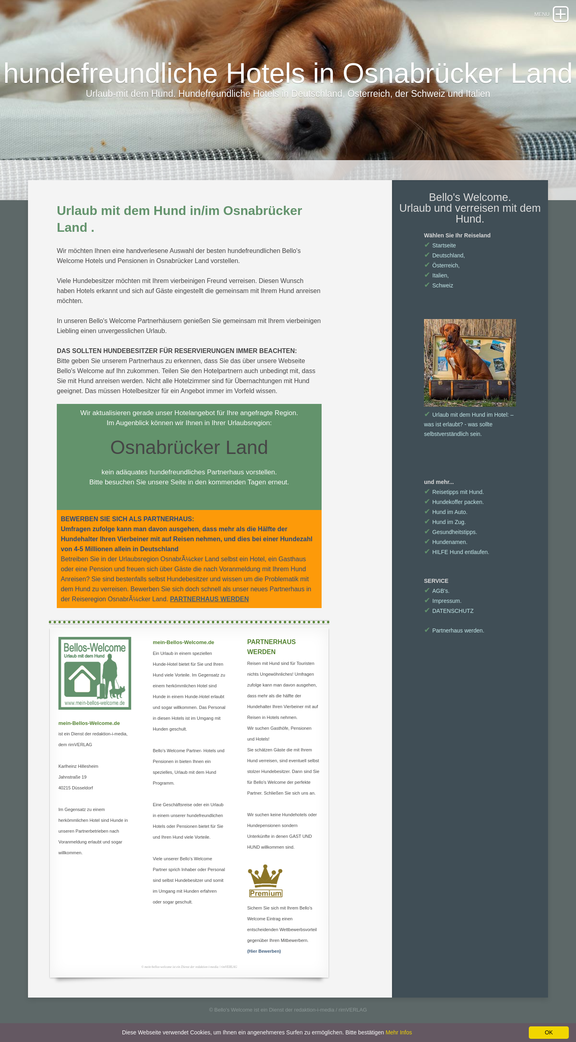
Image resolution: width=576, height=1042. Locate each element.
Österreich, (442, 265)
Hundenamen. (446, 542)
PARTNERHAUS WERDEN (209, 599)
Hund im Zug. (445, 522)
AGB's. (437, 591)
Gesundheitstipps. (450, 532)
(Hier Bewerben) (264, 951)
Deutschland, (444, 255)
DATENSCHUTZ (449, 611)
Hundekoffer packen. (454, 502)
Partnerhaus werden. (454, 630)
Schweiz (438, 285)
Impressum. (443, 601)
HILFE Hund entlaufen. (456, 552)
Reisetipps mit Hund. (454, 492)
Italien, (436, 275)
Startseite (440, 245)
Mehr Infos (399, 1032)
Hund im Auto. (446, 512)
